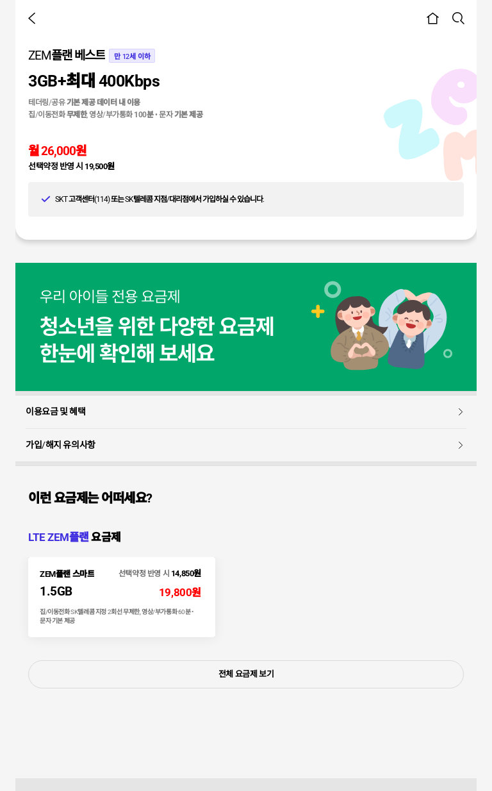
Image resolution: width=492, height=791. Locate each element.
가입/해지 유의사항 (246, 444)
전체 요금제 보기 (246, 674)
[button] (34, 18)
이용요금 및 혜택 (246, 411)
